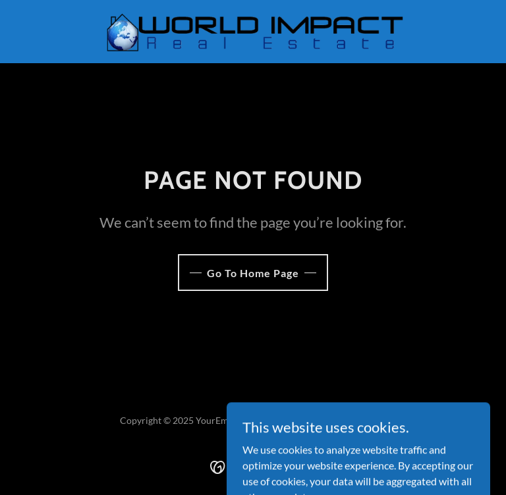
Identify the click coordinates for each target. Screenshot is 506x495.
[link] (252, 31)
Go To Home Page (253, 273)
